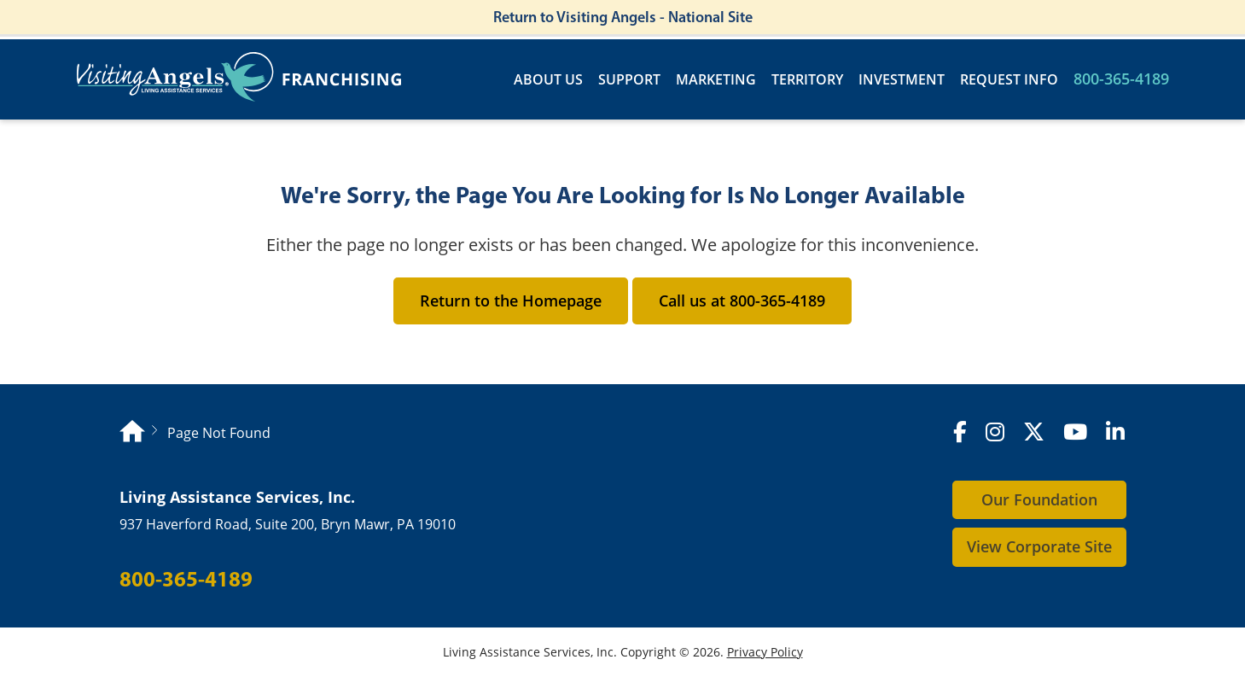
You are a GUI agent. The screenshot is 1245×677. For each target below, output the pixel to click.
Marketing (716, 80)
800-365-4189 (1121, 79)
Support (629, 80)
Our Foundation (1039, 499)
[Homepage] (132, 433)
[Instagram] (995, 432)
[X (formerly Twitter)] (1033, 432)
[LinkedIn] (1115, 432)
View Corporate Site (1039, 546)
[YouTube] (1075, 432)
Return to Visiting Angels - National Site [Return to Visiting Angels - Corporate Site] (623, 17)
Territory (807, 80)
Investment (901, 80)
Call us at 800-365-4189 (742, 300)
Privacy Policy (765, 652)
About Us (548, 80)
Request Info (1009, 80)
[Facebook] (960, 432)
